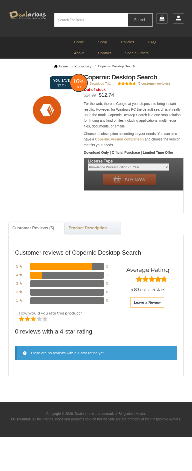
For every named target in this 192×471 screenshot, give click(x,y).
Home (79, 42)
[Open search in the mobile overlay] (103, 20)
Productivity (82, 66)
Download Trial (98, 83)
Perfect (45, 319)
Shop (102, 42)
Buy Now (130, 179)
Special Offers (136, 53)
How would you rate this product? (50, 313)
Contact (104, 53)
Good (39, 319)
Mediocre (28, 319)
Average (33, 319)
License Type (100, 161)
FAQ (152, 42)
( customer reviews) (154, 83)
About (79, 53)
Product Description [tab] (87, 228)
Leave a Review (147, 302)
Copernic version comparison (119, 139)
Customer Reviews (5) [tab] (33, 228)
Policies (127, 42)
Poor (22, 319)
